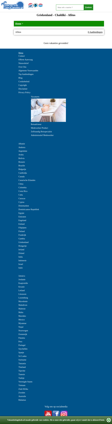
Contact (22, 56)
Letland (22, 290)
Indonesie (22, 260)
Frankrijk (22, 235)
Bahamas (22, 400)
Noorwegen (23, 331)
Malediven (23, 305)
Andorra (22, 147)
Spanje (21, 352)
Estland (22, 224)
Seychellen (23, 349)
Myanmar (22, 323)
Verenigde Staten (25, 382)
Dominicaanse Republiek (29, 209)
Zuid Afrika (23, 389)
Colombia (23, 187)
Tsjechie (22, 371)
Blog (20, 78)
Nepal (21, 327)
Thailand (22, 367)
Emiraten (22, 217)
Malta (21, 312)
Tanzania (22, 363)
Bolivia (21, 158)
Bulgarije (22, 169)
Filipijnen (22, 228)
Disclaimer (23, 89)
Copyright (23, 85)
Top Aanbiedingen (26, 74)
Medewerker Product (39, 128)
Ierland (21, 250)
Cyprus (21, 202)
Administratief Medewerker (42, 135)
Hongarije (23, 246)
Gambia (22, 239)
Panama (22, 338)
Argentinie (23, 151)
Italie (21, 268)
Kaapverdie (23, 283)
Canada (22, 176)
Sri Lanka (23, 356)
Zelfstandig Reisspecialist (41, 132)
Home (18, 23)
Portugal (22, 345)
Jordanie (22, 279)
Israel (21, 264)
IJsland (21, 253)
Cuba (21, 195)
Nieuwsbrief (24, 63)
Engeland (22, 220)
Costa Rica (23, 191)
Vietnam (22, 385)
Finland (22, 231)
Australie (22, 396)
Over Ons (22, 67)
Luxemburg (23, 298)
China (21, 184)
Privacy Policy (24, 92)
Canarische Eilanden (27, 180)
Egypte (21, 213)
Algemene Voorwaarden (28, 70)
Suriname (22, 360)
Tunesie (22, 374)
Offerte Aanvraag (26, 60)
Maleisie (22, 309)
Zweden (22, 393)
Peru (20, 341)
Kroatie (22, 287)
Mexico (22, 320)
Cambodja (23, 173)
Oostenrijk (23, 334)
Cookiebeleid (24, 81)
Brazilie (22, 166)
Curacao (22, 198)
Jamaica (22, 276)
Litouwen (22, 294)
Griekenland (24, 242)
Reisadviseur (36, 124)
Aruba (21, 155)
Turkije (21, 378)
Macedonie (23, 301)
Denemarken (24, 206)
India (21, 257)
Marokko (22, 316)
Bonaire (22, 162)
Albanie (22, 144)
